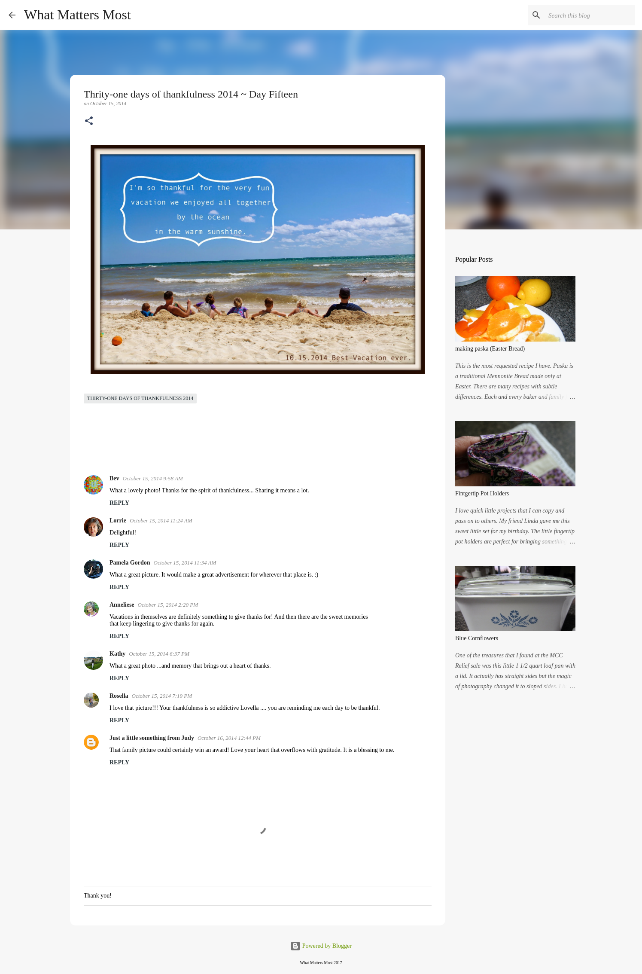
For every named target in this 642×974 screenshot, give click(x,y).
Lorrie (118, 520)
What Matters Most (77, 14)
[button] (89, 122)
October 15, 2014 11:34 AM (185, 562)
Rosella (119, 696)
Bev (114, 478)
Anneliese (122, 604)
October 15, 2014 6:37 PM (159, 653)
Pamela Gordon (130, 562)
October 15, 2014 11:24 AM (161, 520)
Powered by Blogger (321, 946)
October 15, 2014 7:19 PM (162, 696)
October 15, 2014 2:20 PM (168, 604)
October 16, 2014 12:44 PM (229, 738)
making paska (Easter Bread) (490, 348)
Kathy (117, 653)
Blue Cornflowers (476, 638)
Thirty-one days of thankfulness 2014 (140, 398)
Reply (119, 503)
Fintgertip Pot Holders (482, 493)
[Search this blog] (590, 15)
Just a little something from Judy (152, 738)
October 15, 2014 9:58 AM (153, 478)
